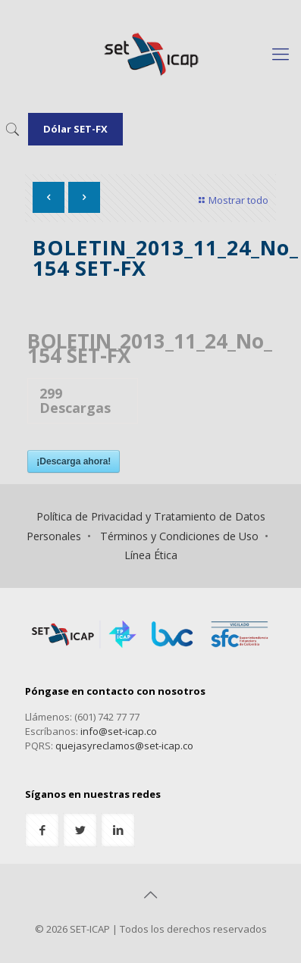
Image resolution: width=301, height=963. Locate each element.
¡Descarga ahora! (73, 461)
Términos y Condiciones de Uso (179, 536)
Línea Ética (150, 555)
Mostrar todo (231, 200)
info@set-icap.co (118, 731)
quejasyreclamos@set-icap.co (124, 745)
